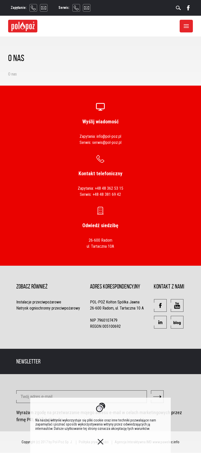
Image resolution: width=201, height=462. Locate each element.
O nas (12, 74)
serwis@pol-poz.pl (106, 142)
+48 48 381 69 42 (106, 194)
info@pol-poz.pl (109, 136)
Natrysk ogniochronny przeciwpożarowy (48, 308)
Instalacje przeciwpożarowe (38, 302)
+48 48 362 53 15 (109, 188)
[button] (160, 305)
